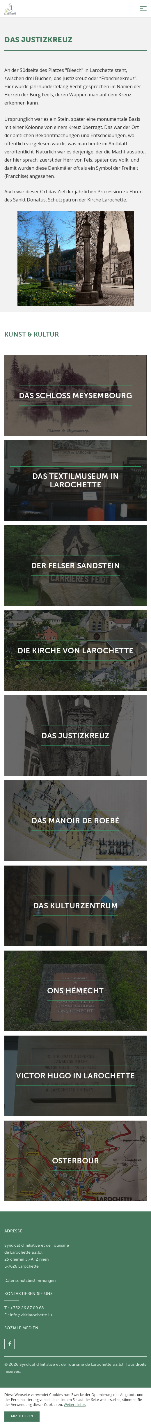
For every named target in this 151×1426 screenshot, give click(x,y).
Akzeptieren (22, 1416)
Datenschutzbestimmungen (30, 1280)
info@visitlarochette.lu (31, 1315)
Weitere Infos (75, 1404)
